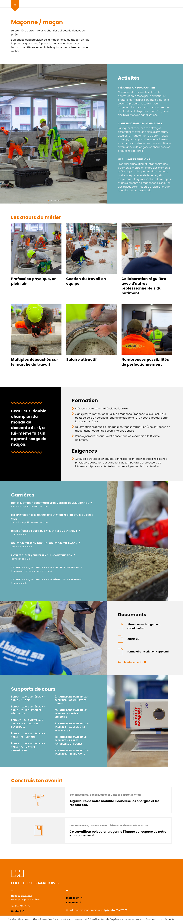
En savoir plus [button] (154, 919)
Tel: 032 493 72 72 (20, 906)
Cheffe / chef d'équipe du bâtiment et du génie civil (44, 531)
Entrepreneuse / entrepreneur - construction (41, 555)
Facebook (72, 902)
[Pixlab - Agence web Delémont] (110, 910)
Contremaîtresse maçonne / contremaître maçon (44, 543)
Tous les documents (130, 662)
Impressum (97, 910)
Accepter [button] (170, 919)
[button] (48, 200)
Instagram (73, 897)
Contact (16, 911)
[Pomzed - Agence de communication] (121, 910)
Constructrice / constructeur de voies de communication (50, 503)
